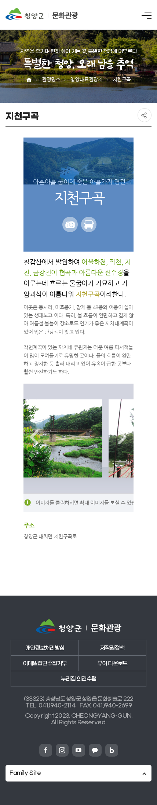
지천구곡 (122, 79)
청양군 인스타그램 (62, 750)
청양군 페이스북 (45, 750)
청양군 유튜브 (78, 750)
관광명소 (51, 79)
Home (29, 80)
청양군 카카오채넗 (95, 750)
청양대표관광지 (86, 79)
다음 (122, 437)
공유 (144, 115)
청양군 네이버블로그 (111, 750)
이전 (34, 437)
